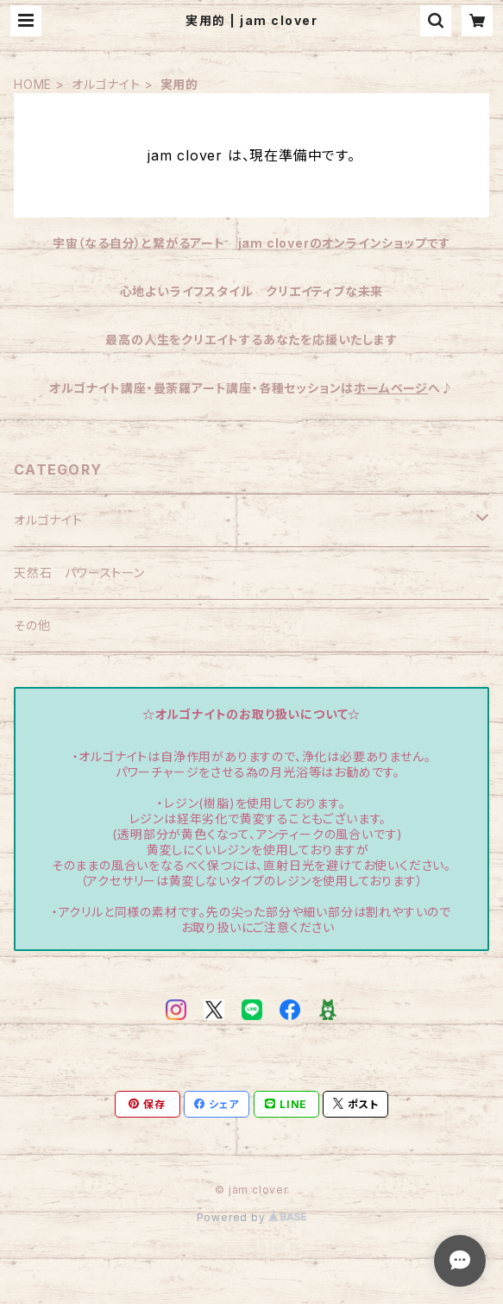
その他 (32, 625)
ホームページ (391, 388)
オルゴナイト (106, 84)
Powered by (252, 1217)
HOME (33, 84)
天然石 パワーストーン (79, 572)
